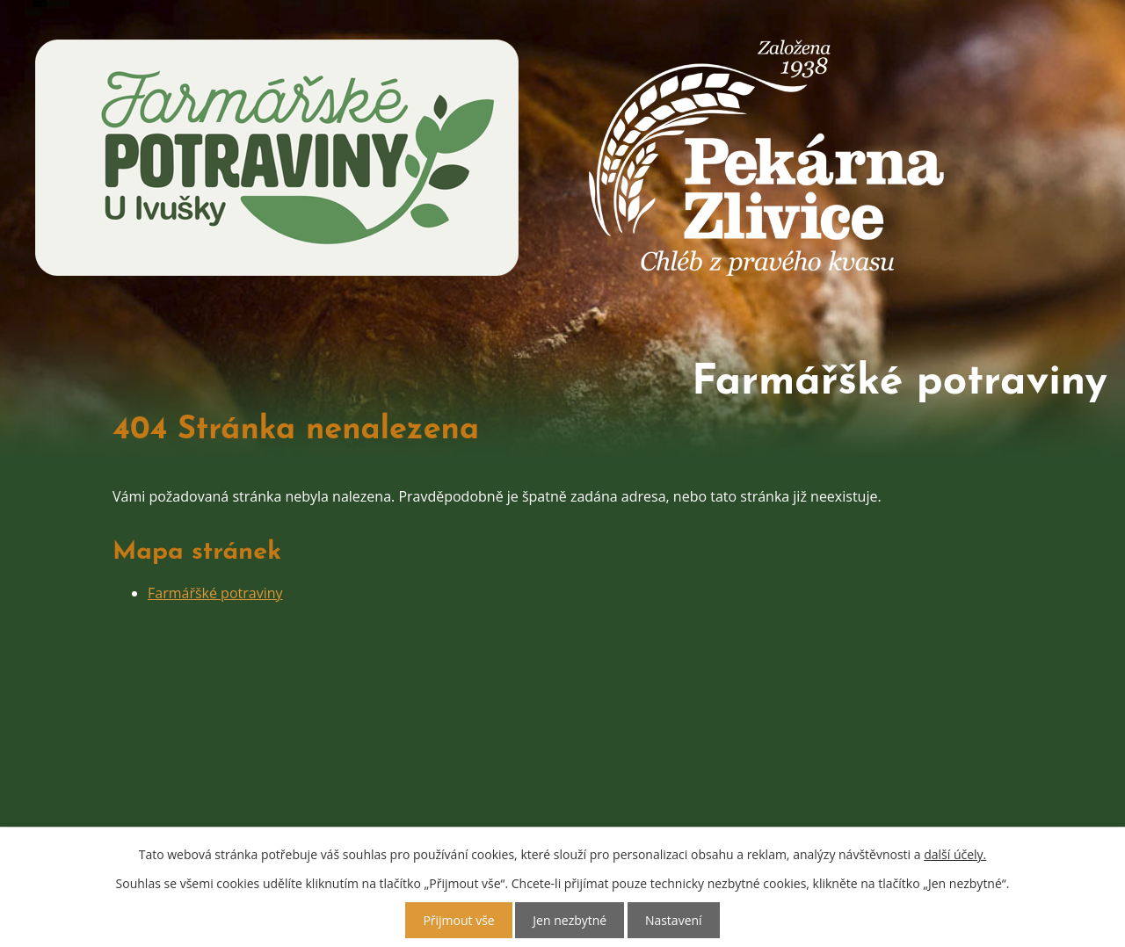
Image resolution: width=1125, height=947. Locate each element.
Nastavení (673, 920)
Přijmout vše (458, 920)
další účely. (955, 854)
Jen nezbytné (569, 920)
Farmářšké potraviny (215, 559)
